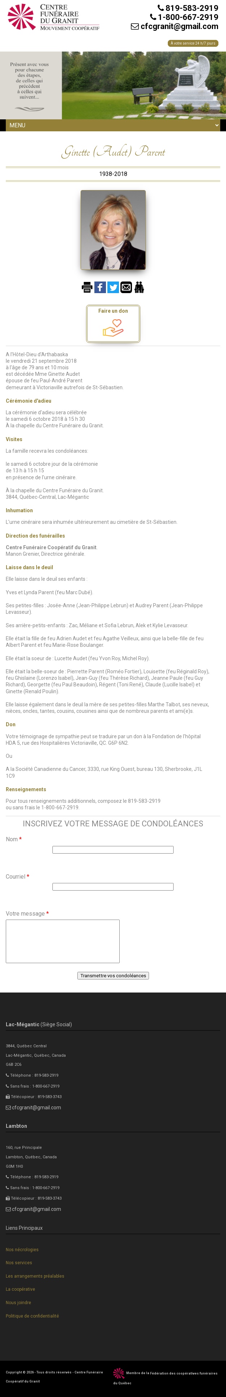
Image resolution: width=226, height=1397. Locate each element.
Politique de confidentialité (32, 1316)
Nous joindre (18, 1302)
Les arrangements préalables (35, 1276)
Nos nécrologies (22, 1249)
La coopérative (20, 1289)
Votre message (27, 913)
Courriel (17, 876)
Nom (14, 839)
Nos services (19, 1262)
